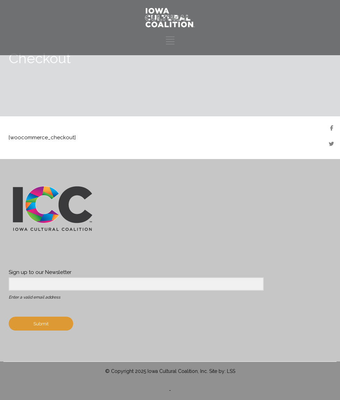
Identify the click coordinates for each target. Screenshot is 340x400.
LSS (231, 371)
